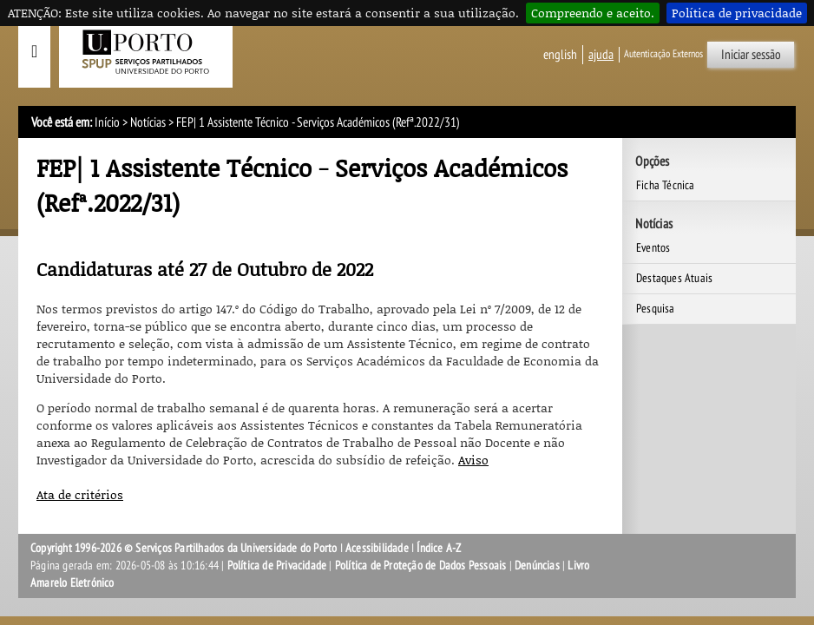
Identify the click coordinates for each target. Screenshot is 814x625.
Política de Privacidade (277, 565)
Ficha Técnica (665, 185)
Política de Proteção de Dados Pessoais (421, 565)
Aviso (473, 459)
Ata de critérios (79, 494)
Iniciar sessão (751, 54)
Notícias (148, 122)
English (560, 54)
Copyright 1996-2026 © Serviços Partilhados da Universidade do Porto (183, 548)
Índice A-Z (439, 548)
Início (107, 122)
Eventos (653, 247)
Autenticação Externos (663, 54)
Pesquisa (655, 308)
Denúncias (537, 565)
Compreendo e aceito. (592, 12)
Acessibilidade (377, 548)
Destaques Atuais (674, 278)
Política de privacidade (737, 12)
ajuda (601, 54)
